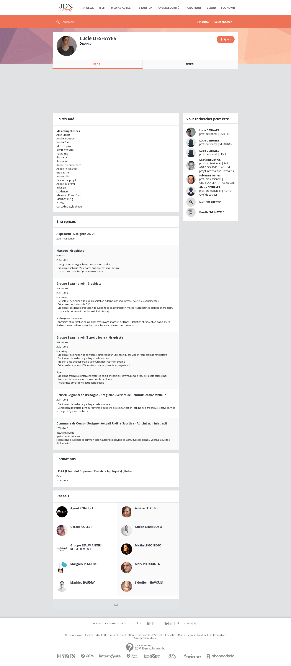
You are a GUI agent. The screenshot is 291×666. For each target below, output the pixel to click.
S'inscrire (203, 22)
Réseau (190, 64)
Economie (228, 7)
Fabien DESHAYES (210, 175)
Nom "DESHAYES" (210, 202)
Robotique (193, 7)
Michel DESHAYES (210, 160)
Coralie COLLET (81, 527)
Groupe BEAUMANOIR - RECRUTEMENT (86, 547)
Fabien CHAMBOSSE (148, 527)
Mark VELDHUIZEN (148, 564)
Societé (123, 635)
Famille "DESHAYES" (211, 212)
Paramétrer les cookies (164, 635)
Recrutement (111, 635)
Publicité (99, 635)
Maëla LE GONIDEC (148, 545)
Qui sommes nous (74, 635)
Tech (101, 7)
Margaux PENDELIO (83, 564)
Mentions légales (186, 635)
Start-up (145, 7)
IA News (88, 7)
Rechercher (68, 22)
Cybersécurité (168, 7)
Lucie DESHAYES (209, 130)
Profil (97, 64)
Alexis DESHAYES (209, 187)
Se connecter (223, 22)
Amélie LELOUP (146, 508)
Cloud (211, 7)
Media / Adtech (122, 7)
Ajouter (227, 39)
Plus (116, 604)
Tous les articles (204, 635)
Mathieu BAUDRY (82, 582)
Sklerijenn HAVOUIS (149, 582)
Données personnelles (140, 635)
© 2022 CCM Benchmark (146, 638)
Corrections (220, 635)
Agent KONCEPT (82, 508)
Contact (89, 635)
